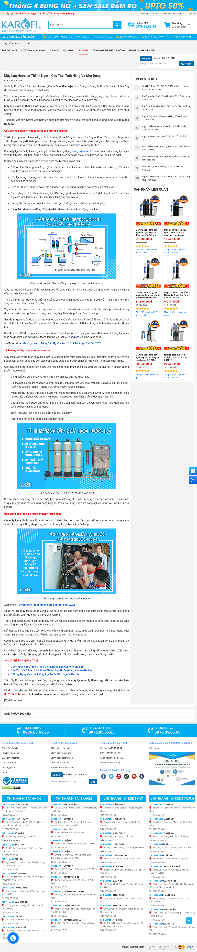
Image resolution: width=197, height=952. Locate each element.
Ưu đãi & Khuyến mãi (142, 50)
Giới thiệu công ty (10, 748)
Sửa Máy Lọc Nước (33, 50)
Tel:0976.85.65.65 (10, 815)
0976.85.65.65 (12, 694)
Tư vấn (83, 50)
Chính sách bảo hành (171, 14)
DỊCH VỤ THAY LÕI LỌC (128, 37)
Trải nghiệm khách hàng (108, 50)
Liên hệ (192, 14)
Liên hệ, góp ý (8, 767)
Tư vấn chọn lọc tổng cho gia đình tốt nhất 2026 (46, 604)
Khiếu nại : (111, 758)
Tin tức (155, 14)
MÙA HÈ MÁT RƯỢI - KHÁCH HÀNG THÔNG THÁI (69, 37)
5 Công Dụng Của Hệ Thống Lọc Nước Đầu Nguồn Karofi (45, 674)
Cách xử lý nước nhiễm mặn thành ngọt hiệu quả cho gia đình (47, 666)
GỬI (93, 781)
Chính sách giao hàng (61, 753)
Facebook (154, 748)
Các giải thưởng (9, 762)
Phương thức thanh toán (62, 767)
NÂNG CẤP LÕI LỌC (104, 37)
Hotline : (111, 748)
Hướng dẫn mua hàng (110, 762)
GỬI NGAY (186, 64)
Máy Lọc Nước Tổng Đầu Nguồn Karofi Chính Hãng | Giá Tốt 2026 (62, 343)
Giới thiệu (143, 14)
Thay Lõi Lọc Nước (62, 50)
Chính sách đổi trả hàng (62, 758)
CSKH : (110, 753)
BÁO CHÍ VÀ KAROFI (184, 37)
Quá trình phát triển (10, 758)
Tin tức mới (9, 50)
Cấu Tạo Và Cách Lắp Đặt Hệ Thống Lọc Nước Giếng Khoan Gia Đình (52, 670)
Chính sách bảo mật (60, 762)
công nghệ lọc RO (83, 151)
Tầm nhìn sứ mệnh (10, 753)
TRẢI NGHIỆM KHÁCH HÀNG (157, 37)
